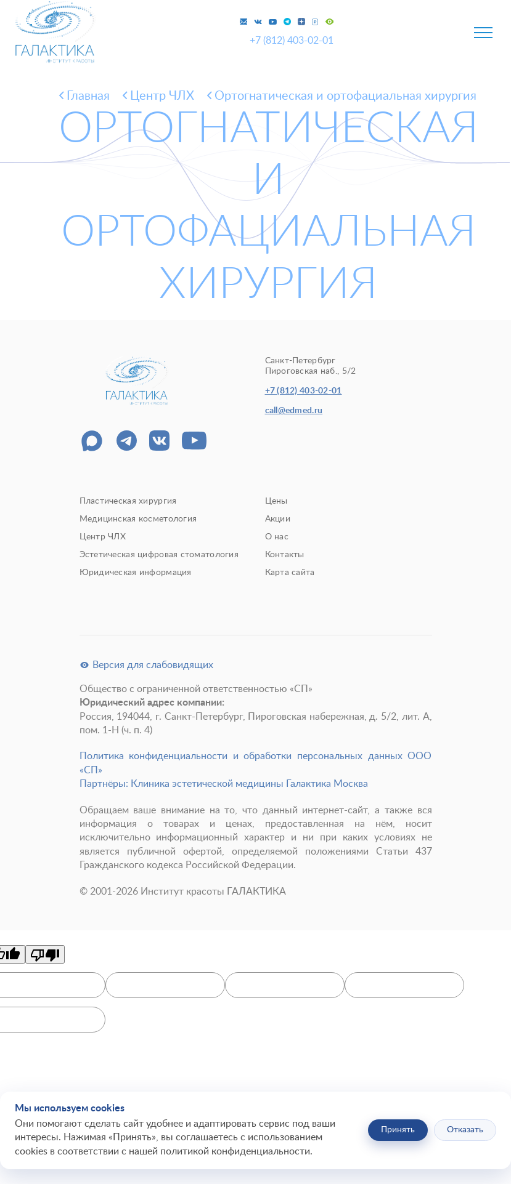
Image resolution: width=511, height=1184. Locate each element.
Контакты (285, 554)
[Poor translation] (45, 954)
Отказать (465, 1130)
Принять (398, 1130)
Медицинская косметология (138, 519)
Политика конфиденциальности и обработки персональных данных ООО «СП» (256, 763)
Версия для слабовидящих (146, 665)
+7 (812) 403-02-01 (291, 41)
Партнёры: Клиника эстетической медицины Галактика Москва (224, 784)
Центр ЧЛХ (103, 537)
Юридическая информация (136, 572)
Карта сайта (290, 572)
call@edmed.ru (294, 410)
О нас (276, 537)
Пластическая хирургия (128, 501)
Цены (276, 501)
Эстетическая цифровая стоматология (159, 554)
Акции (277, 519)
